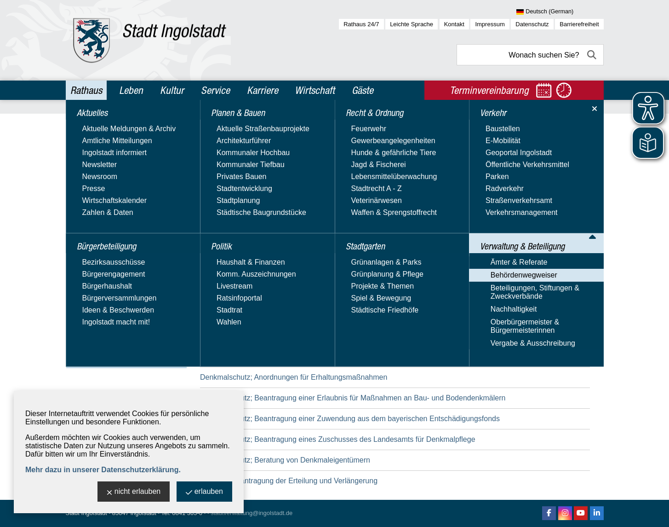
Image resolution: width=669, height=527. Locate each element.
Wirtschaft (315, 90)
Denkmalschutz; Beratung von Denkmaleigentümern (285, 460)
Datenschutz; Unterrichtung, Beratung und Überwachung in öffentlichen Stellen (328, 315)
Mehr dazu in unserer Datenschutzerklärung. (103, 470)
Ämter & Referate (99, 278)
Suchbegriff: (219, 183)
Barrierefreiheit (579, 24)
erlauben (204, 492)
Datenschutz (532, 24)
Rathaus (86, 90)
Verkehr (85, 242)
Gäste (362, 90)
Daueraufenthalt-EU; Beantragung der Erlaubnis (278, 336)
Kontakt (454, 24)
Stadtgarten (93, 222)
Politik (82, 183)
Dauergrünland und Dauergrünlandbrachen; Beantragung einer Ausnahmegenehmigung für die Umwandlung (377, 356)
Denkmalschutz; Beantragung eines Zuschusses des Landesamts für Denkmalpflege (337, 439)
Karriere (262, 90)
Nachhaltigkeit (94, 326)
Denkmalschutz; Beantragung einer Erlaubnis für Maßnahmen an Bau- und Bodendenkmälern (352, 398)
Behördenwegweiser (104, 291)
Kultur (172, 90)
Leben (131, 90)
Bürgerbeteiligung (104, 143)
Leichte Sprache (411, 24)
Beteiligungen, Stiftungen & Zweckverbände (115, 309)
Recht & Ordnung (102, 202)
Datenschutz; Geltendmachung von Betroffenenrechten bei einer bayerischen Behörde (340, 294)
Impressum (489, 24)
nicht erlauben (134, 492)
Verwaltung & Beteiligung (117, 262)
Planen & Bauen (100, 163)
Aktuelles (88, 123)
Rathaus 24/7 (361, 24)
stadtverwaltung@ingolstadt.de (251, 513)
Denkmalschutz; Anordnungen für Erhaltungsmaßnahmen (293, 377)
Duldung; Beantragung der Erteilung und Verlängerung (288, 481)
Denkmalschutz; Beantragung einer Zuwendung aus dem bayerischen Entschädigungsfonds (350, 419)
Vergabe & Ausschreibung (113, 361)
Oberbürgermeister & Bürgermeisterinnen (105, 344)
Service (215, 90)
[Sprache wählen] (559, 12)
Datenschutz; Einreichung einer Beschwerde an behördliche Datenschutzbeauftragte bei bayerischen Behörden (381, 274)
